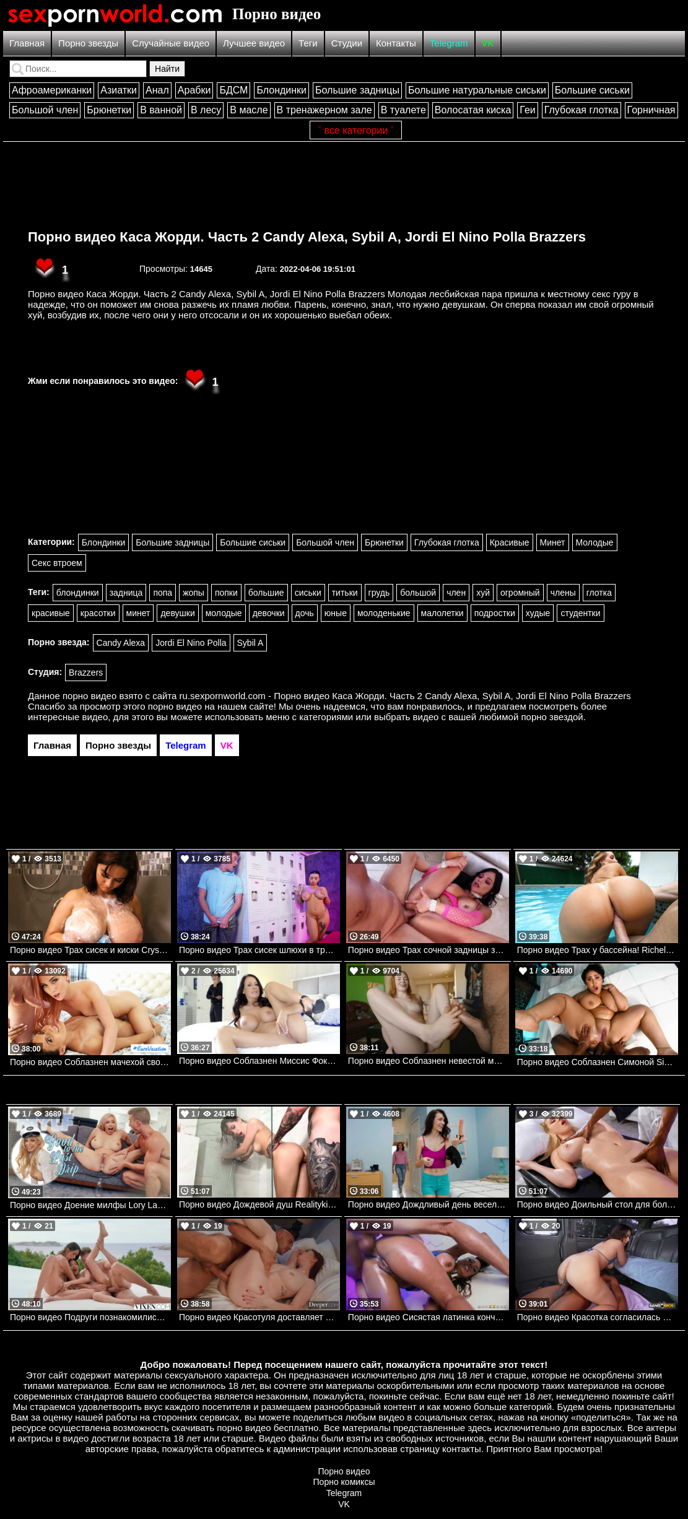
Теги (308, 43)
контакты (461, 1448)
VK (488, 43)
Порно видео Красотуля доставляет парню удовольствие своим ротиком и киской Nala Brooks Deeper (259, 1317)
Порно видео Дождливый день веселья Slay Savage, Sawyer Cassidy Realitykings (428, 1204)
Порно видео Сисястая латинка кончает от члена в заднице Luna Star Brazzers (428, 1317)
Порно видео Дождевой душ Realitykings (259, 1204)
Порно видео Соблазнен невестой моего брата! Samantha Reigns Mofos (428, 1061)
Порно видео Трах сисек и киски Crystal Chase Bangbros (90, 950)
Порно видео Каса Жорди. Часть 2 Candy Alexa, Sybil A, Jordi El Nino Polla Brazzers (307, 237)
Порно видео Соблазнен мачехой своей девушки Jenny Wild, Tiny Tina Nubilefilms (90, 1062)
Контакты (396, 43)
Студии (346, 43)
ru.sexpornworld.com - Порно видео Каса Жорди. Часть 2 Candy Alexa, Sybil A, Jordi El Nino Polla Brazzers (405, 695)
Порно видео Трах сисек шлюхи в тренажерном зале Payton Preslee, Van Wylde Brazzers (259, 950)
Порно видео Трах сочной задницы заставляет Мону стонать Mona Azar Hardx (428, 950)
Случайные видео (170, 43)
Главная (27, 43)
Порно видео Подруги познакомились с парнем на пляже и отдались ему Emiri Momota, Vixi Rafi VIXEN (90, 1317)
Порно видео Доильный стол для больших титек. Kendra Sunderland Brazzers (597, 1204)
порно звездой (552, 717)
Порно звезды (88, 43)
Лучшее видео (254, 43)
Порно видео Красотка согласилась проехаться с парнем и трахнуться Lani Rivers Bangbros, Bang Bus (597, 1317)
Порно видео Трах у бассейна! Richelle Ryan (597, 950)
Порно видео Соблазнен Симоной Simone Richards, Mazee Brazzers (597, 1062)
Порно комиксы (344, 1482)
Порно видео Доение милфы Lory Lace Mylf (90, 1205)
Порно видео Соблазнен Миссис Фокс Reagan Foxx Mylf (259, 1061)
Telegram (449, 43)
